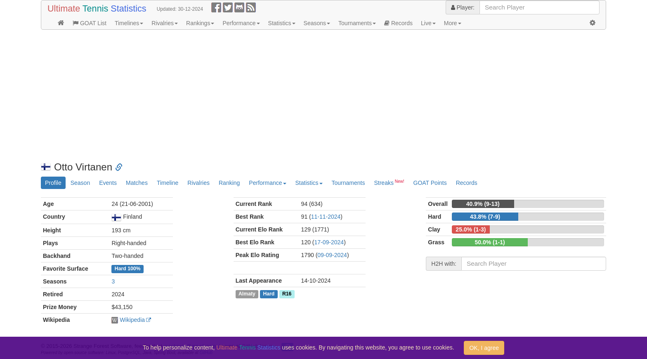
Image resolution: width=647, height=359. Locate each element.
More (452, 23)
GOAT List (89, 23)
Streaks (389, 182)
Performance (241, 23)
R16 (286, 294)
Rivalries (164, 23)
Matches (137, 183)
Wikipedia (132, 319)
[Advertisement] (288, 96)
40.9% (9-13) (483, 204)
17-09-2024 (329, 242)
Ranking (229, 183)
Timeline (167, 183)
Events (108, 183)
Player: (463, 7)
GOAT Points (430, 183)
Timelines (129, 23)
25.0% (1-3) (471, 229)
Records (398, 23)
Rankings (200, 23)
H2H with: (443, 263)
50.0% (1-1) (490, 242)
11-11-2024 (326, 216)
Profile (53, 183)
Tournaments (357, 23)
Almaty (246, 294)
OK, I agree (484, 348)
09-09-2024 (332, 255)
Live (428, 23)
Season (80, 183)
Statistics (281, 23)
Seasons (317, 23)
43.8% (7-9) (485, 216)
